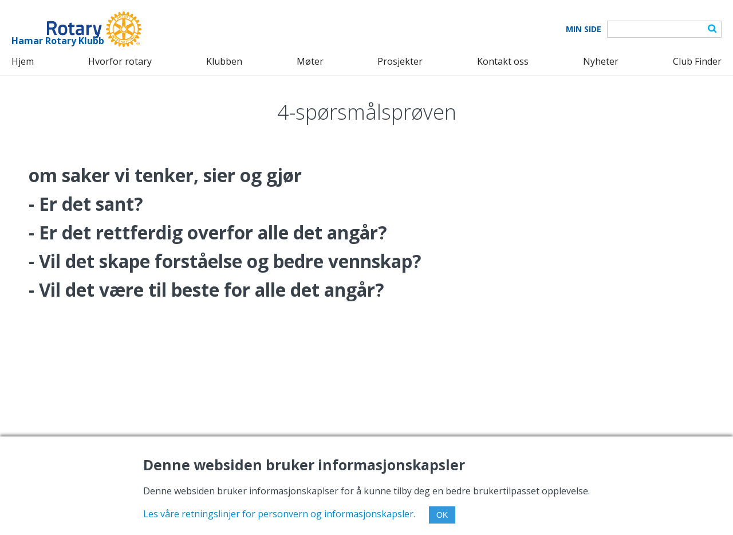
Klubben (224, 61)
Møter (310, 61)
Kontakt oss (503, 61)
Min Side (583, 29)
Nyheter (600, 61)
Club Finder (697, 61)
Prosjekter (400, 61)
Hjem (22, 61)
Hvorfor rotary (120, 61)
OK (442, 515)
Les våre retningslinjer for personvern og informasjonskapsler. (279, 514)
